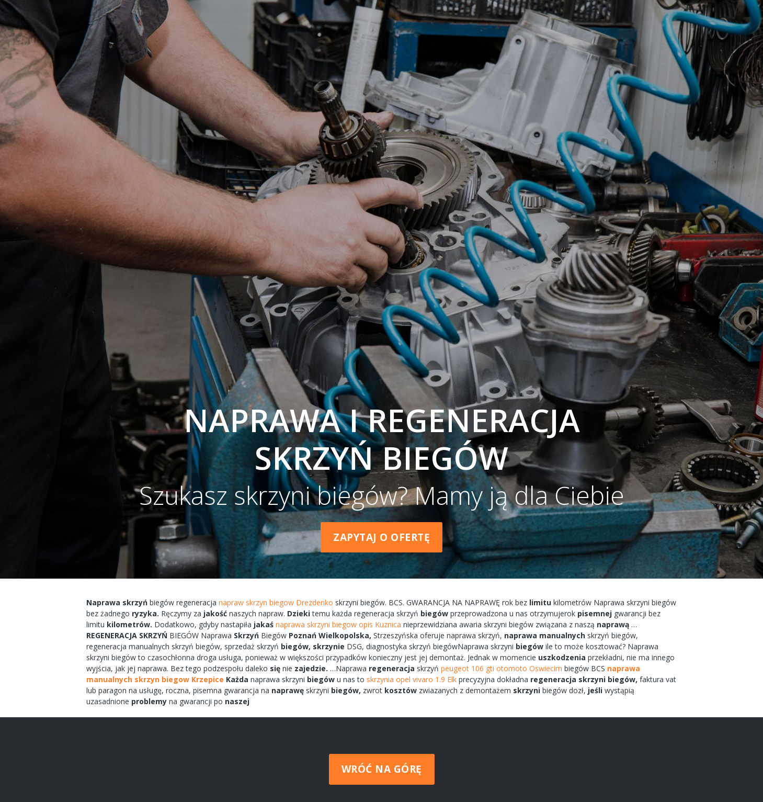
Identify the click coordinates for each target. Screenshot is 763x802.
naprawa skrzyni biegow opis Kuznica (338, 624)
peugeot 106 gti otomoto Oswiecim (501, 668)
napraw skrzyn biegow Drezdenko (276, 602)
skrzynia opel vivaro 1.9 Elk (412, 679)
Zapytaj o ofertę (381, 537)
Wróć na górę (381, 769)
